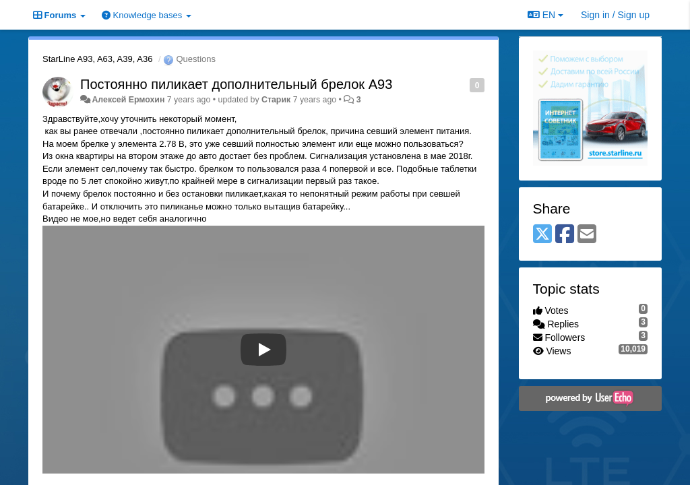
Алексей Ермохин (128, 99)
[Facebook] (564, 235)
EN (545, 14)
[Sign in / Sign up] (615, 14)
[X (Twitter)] (542, 235)
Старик (275, 99)
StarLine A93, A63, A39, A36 (97, 59)
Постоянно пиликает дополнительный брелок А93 (236, 84)
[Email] (586, 235)
